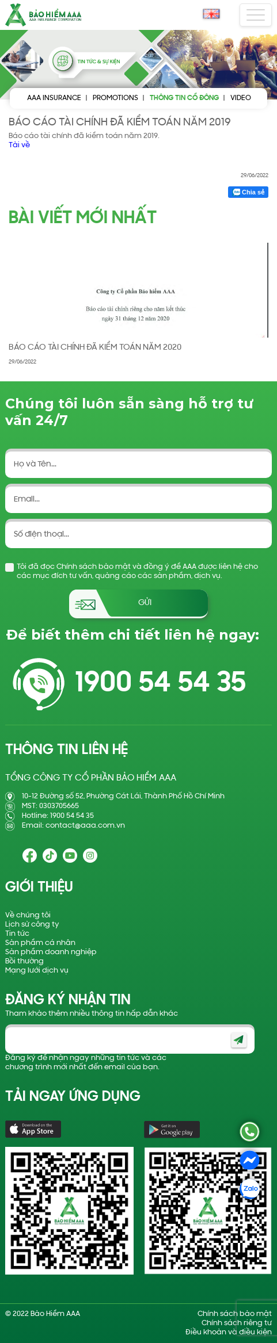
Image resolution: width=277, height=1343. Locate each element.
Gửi (144, 603)
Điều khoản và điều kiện (228, 1332)
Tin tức (17, 934)
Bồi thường (24, 961)
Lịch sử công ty (32, 924)
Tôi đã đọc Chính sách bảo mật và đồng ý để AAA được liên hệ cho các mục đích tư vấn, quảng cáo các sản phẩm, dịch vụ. (137, 571)
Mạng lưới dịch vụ (37, 970)
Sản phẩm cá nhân (40, 943)
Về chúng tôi (28, 915)
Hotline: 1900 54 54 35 (58, 816)
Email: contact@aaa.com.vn (73, 825)
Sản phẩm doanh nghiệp (51, 952)
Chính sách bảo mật (235, 1314)
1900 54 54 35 (160, 684)
